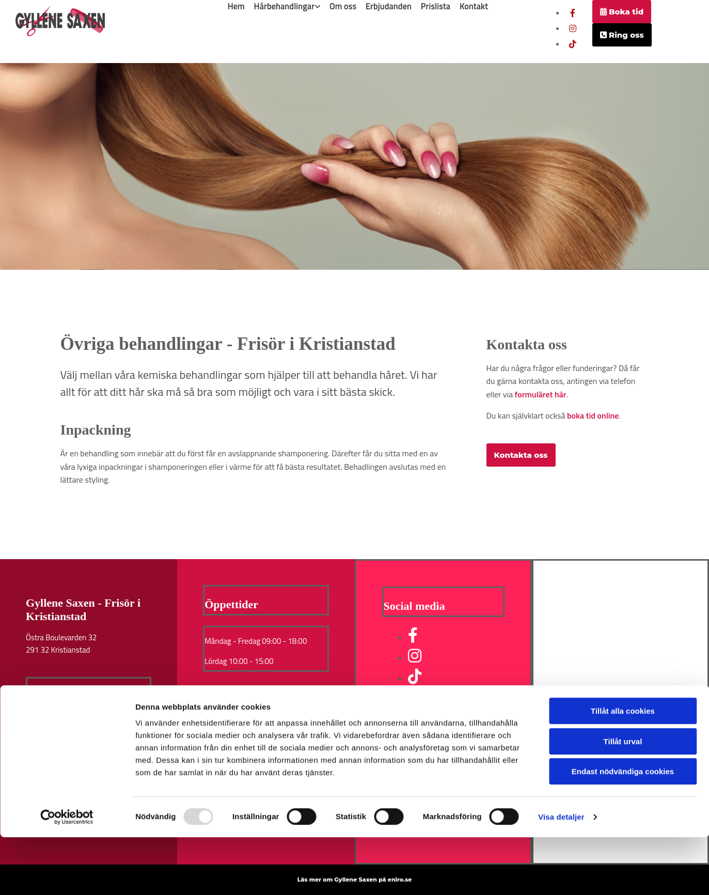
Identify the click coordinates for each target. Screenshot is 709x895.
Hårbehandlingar (284, 5)
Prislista (436, 5)
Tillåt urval (623, 799)
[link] (287, 5)
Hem (236, 5)
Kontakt (475, 5)
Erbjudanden (389, 5)
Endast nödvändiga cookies (623, 829)
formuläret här (540, 394)
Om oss (343, 5)
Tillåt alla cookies (623, 768)
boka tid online (593, 415)
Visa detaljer (561, 874)
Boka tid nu (47, 705)
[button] (622, 11)
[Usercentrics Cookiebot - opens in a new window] (67, 875)
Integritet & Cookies (60, 729)
